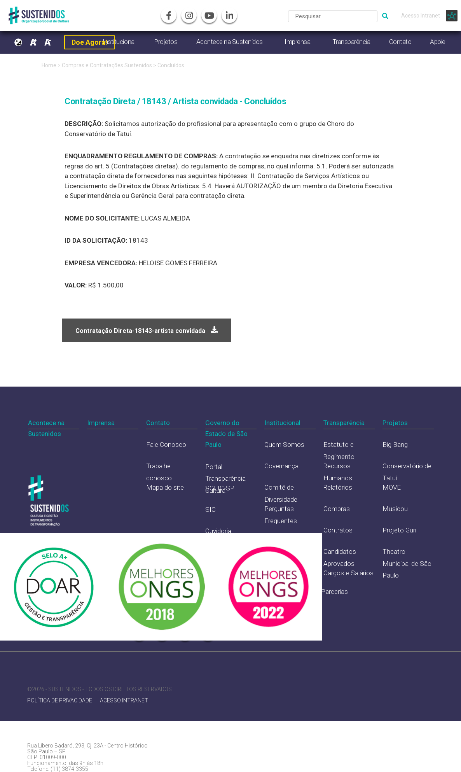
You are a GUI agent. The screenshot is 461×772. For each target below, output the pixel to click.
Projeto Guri (399, 530)
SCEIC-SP (219, 488)
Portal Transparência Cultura (225, 478)
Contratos (338, 530)
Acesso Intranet (420, 15)
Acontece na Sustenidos (229, 42)
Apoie (437, 42)
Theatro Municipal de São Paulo (406, 563)
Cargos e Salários (348, 573)
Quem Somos (284, 444)
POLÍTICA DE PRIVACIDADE (59, 701)
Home (49, 65)
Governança (281, 466)
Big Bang (395, 444)
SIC (210, 509)
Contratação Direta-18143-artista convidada (140, 330)
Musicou (395, 509)
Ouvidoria (218, 531)
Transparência (351, 42)
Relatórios (337, 487)
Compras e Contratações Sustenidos (107, 65)
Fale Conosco (166, 444)
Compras (336, 509)
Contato (400, 42)
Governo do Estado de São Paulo (226, 433)
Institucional (282, 423)
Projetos (165, 42)
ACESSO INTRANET (124, 701)
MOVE (391, 487)
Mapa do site (165, 487)
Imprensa (297, 42)
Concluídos (170, 65)
